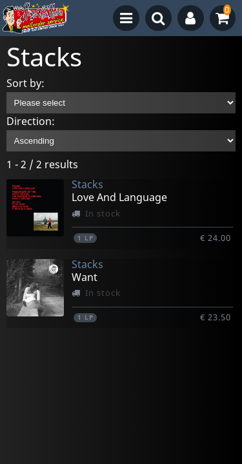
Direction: (30, 121)
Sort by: (25, 83)
